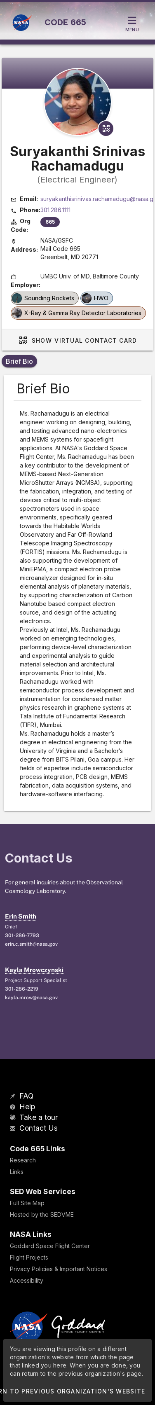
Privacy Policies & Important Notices (58, 1268)
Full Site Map (27, 1202)
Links (16, 1171)
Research (23, 1160)
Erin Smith (20, 916)
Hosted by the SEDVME (42, 1214)
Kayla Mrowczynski (34, 969)
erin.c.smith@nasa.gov (31, 944)
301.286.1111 (55, 209)
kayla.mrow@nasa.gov (31, 998)
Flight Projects (29, 1257)
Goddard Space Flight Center (50, 1245)
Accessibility (26, 1280)
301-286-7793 (22, 935)
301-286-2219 (21, 989)
